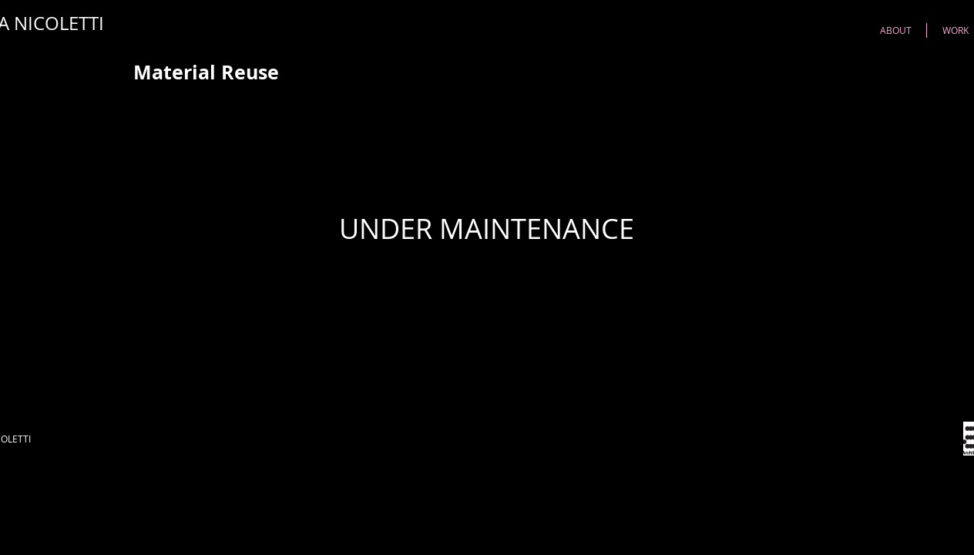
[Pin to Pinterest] (827, 72)
